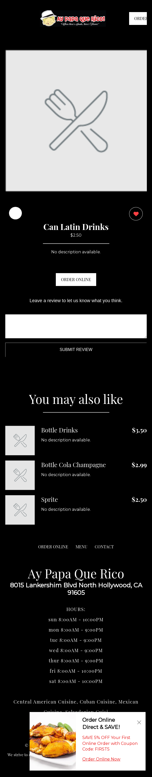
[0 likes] (134, 214)
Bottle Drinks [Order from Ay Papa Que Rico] (59, 430)
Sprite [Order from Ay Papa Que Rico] (49, 499)
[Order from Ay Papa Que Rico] (20, 440)
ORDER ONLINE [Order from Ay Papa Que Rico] (53, 546)
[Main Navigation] (9, 18)
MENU (81, 546)
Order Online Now (101, 759)
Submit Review (76, 349)
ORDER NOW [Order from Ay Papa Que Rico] (140, 20)
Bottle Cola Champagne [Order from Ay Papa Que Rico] (73, 464)
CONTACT (104, 546)
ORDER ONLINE (76, 279)
